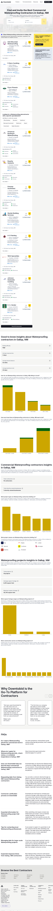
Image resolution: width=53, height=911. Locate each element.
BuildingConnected (42, 888)
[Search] (43, 21)
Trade (9, 20)
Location (27, 20)
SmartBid (40, 890)
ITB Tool (22, 888)
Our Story (16, 891)
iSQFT (39, 892)
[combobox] (26, 22)
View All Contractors (17, 326)
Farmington (3, 875)
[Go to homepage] (7, 2)
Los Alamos (3, 876)
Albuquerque (29, 875)
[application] (26, 397)
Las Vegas (42, 876)
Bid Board (32, 888)
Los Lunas (42, 875)
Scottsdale (3, 878)
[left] (46, 696)
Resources (35, 1)
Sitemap (50, 892)
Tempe (41, 878)
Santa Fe (15, 876)
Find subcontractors (27, 1)
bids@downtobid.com (40, 54)
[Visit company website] (26, 42)
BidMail (39, 896)
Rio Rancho (16, 875)
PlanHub (40, 894)
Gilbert (28, 878)
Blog (49, 887)
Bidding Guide (50, 890)
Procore (39, 900)
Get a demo (48, 1)
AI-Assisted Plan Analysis (23, 894)
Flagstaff (28, 876)
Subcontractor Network (24, 891)
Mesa (15, 878)
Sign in (41, 1)
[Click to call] (29, 42)
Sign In (15, 889)
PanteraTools (41, 898)
